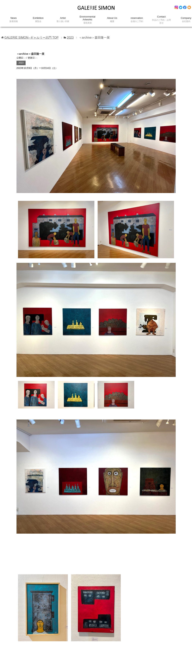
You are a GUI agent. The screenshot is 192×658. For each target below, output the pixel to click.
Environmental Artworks (87, 19)
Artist (63, 20)
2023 (21, 62)
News (14, 20)
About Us (112, 20)
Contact (161, 19)
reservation (137, 20)
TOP (31, 37)
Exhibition (38, 20)
